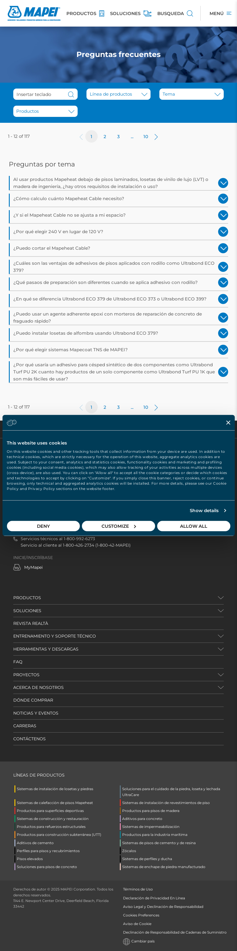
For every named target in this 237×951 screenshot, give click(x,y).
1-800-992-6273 (79, 538)
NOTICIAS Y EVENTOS (35, 713)
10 (145, 136)
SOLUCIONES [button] (27, 610)
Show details (204, 510)
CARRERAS (24, 725)
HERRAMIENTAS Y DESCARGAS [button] (46, 649)
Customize (119, 526)
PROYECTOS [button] (26, 674)
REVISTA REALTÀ (30, 623)
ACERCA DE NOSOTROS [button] (38, 687)
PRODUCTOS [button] (27, 597)
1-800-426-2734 (78, 545)
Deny (43, 526)
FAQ (17, 661)
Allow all (193, 526)
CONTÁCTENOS (29, 738)
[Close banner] (228, 423)
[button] (118, 94)
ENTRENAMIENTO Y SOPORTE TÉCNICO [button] (54, 636)
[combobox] (44, 111)
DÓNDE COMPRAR (33, 700)
